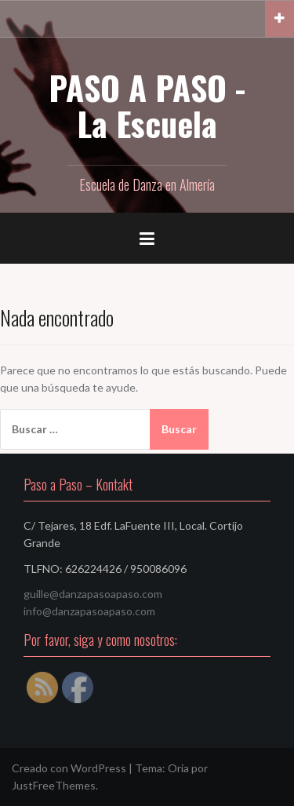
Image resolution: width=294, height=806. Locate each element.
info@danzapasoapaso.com (89, 611)
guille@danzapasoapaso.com (93, 593)
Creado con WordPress (69, 768)
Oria (178, 768)
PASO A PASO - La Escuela (147, 105)
